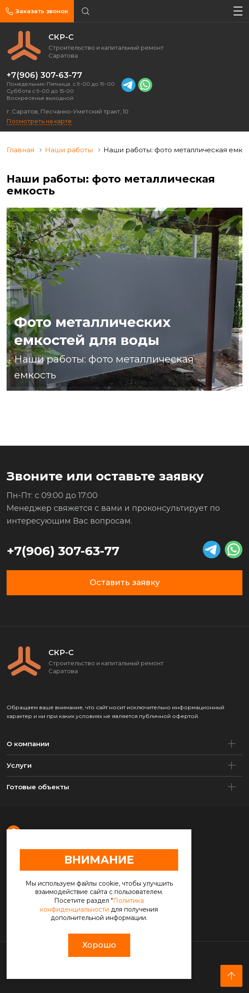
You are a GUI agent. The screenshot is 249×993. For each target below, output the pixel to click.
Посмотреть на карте (39, 121)
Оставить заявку (125, 582)
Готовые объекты (38, 787)
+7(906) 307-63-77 (44, 75)
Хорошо (99, 945)
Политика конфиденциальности (92, 905)
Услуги (19, 765)
